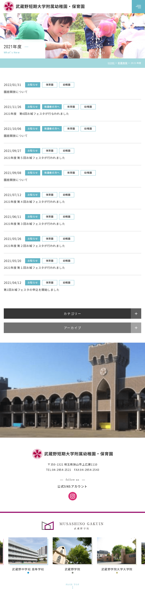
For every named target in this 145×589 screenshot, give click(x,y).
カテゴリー (72, 313)
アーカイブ (72, 327)
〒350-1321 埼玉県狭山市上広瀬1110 (72, 464)
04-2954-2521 (61, 470)
